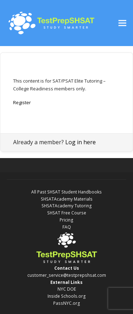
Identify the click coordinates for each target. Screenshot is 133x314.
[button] (122, 23)
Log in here (80, 142)
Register (22, 102)
